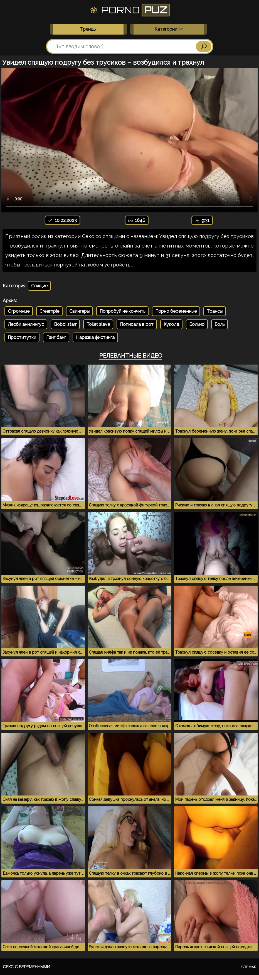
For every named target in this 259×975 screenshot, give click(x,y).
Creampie (49, 311)
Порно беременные (176, 311)
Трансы (215, 311)
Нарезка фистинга (95, 337)
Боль (219, 324)
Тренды (88, 29)
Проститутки (22, 337)
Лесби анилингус (26, 324)
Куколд (171, 324)
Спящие (39, 285)
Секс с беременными (26, 966)
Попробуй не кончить (122, 311)
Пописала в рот (137, 324)
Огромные (18, 311)
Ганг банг (56, 337)
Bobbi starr (65, 324)
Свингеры (79, 311)
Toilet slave (98, 324)
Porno (129, 10)
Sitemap (248, 967)
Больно (196, 324)
